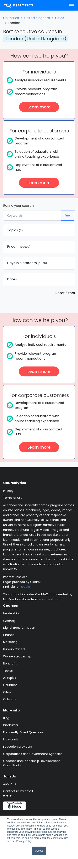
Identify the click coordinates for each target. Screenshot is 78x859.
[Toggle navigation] (71, 5)
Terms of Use (12, 498)
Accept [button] (39, 850)
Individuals (10, 739)
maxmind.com (50, 599)
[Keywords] (32, 215)
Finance (9, 635)
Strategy (9, 621)
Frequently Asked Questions (23, 732)
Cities (59, 18)
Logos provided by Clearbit (22, 582)
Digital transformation (19, 628)
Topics (8, 671)
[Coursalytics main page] (23, 5)
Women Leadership (17, 656)
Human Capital (14, 649)
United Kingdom (37, 18)
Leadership (11, 613)
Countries (11, 18)
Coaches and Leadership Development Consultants (31, 763)
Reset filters (65, 293)
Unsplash (21, 577)
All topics (9, 678)
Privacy (8, 491)
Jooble (25, 587)
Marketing (10, 642)
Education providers (17, 747)
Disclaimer (10, 725)
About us (9, 784)
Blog (6, 718)
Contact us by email (18, 791)
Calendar (9, 699)
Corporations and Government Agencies (32, 754)
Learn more (39, 107)
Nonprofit (10, 663)
